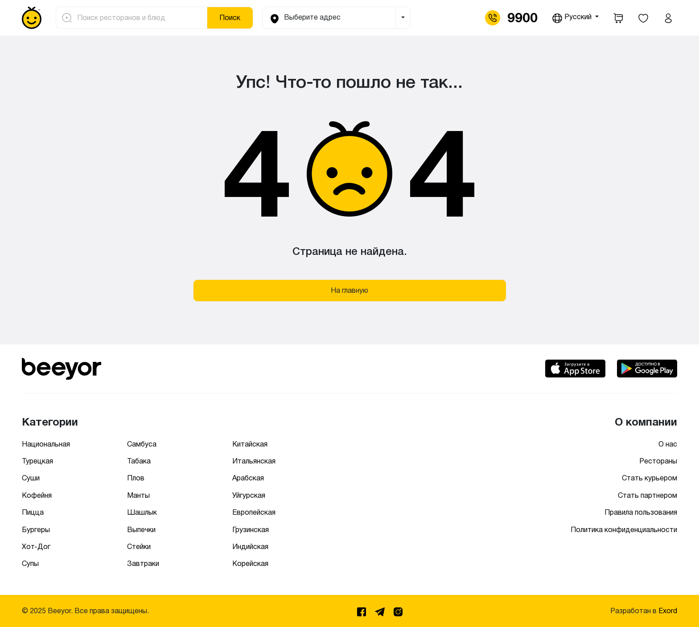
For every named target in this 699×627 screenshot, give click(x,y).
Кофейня (37, 495)
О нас (667, 444)
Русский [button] (572, 18)
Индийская (250, 546)
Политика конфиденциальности (624, 529)
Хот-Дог (36, 546)
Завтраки (143, 563)
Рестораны (658, 461)
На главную (349, 290)
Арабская (248, 478)
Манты (138, 495)
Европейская (253, 512)
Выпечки (141, 529)
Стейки (139, 546)
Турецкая (37, 461)
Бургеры (36, 529)
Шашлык (142, 512)
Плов (135, 478)
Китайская (249, 444)
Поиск (229, 17)
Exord (667, 611)
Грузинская (250, 529)
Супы (30, 563)
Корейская (250, 563)
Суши (31, 478)
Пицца (33, 512)
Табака (139, 461)
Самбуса (141, 444)
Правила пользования (640, 512)
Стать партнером (647, 495)
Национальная (46, 444)
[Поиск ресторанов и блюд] (139, 18)
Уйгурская (248, 495)
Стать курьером (649, 478)
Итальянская (253, 461)
